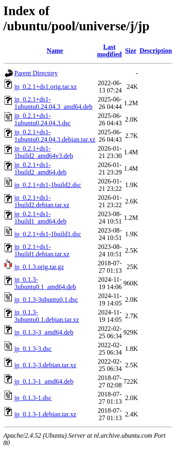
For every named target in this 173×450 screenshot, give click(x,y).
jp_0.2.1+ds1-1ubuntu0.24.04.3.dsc (42, 119)
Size (131, 50)
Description (155, 50)
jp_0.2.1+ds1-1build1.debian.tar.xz (42, 250)
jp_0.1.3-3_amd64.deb (43, 332)
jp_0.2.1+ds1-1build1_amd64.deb (40, 217)
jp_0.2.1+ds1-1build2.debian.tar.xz (42, 201)
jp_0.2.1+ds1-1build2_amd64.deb (40, 168)
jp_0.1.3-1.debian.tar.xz (45, 414)
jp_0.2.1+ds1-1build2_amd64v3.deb (43, 152)
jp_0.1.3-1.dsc (33, 397)
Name (55, 50)
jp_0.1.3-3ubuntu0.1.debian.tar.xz (46, 316)
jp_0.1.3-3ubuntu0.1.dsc (46, 299)
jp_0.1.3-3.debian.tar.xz (45, 365)
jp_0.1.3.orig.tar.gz (39, 266)
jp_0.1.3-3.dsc (33, 348)
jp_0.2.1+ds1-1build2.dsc (47, 184)
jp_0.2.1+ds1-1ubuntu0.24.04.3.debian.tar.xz (54, 136)
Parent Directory (36, 73)
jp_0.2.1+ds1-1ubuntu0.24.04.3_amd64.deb (53, 103)
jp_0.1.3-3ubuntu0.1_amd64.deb (45, 283)
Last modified (109, 50)
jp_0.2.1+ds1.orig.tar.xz (45, 86)
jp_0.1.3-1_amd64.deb (43, 381)
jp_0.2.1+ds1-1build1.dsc (47, 234)
